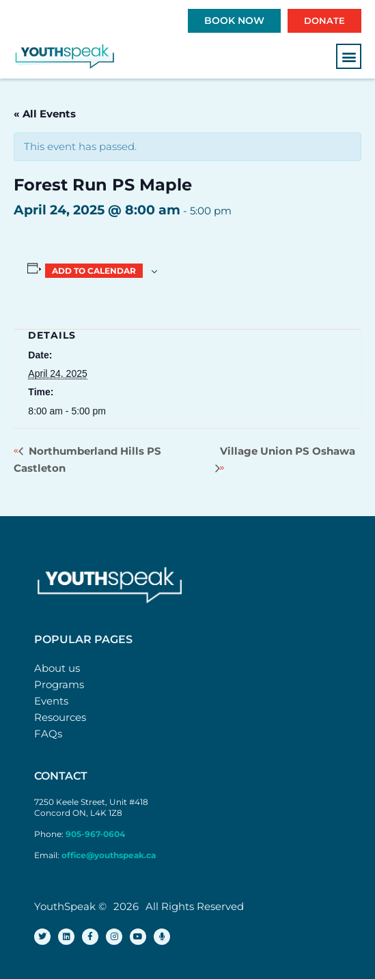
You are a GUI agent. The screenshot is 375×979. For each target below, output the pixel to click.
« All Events (45, 113)
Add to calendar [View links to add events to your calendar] (94, 271)
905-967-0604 (96, 834)
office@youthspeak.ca (108, 855)
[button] (348, 56)
